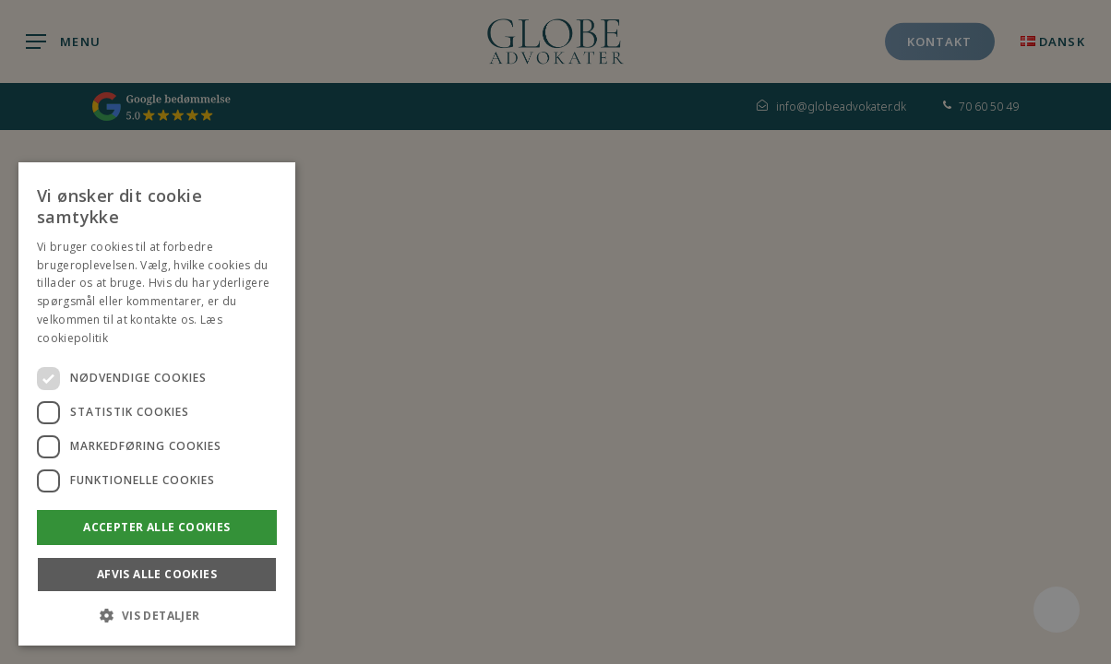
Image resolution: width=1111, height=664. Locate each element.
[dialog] (156, 404)
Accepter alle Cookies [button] (156, 527)
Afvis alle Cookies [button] (157, 574)
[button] (157, 615)
